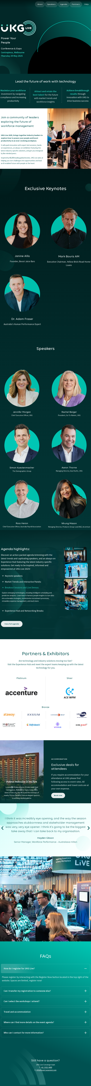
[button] (2, 828)
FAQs (86, 4)
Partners (76, 4)
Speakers (51, 4)
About (40, 4)
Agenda (63, 4)
